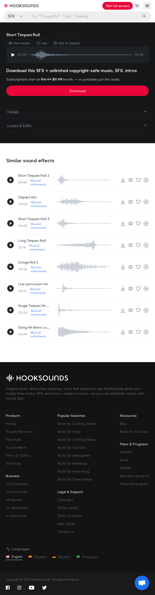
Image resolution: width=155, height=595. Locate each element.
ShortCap (13, 463)
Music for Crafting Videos (76, 439)
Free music (14, 439)
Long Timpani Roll (32, 240)
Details (77, 111)
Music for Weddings (72, 463)
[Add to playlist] (146, 180)
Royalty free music (19, 431)
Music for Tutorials (71, 447)
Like (41, 43)
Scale (124, 460)
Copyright (65, 500)
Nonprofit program (134, 484)
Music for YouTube (134, 431)
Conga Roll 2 (28, 262)
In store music (16, 516)
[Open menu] (147, 6)
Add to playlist (66, 43)
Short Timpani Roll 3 (33, 219)
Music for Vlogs (69, 431)
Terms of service (69, 516)
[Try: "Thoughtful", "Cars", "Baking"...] (83, 16)
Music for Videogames (74, 455)
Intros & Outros (18, 455)
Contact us (66, 531)
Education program (134, 476)
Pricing (11, 423)
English (14, 556)
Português (87, 557)
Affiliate (125, 468)
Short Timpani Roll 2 (33, 175)
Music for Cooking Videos (76, 423)
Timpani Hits (27, 197)
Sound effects (16, 447)
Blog (123, 423)
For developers (17, 508)
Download (78, 91)
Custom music (17, 492)
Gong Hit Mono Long (33, 327)
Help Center (66, 523)
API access (14, 500)
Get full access (117, 6)
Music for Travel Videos (74, 479)
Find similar (19, 43)
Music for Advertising (73, 471)
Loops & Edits (77, 125)
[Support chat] (142, 583)
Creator (126, 452)
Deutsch (61, 557)
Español (37, 557)
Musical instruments (38, 182)
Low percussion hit (33, 284)
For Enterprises (17, 484)
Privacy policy (67, 508)
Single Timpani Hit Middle (33, 306)
